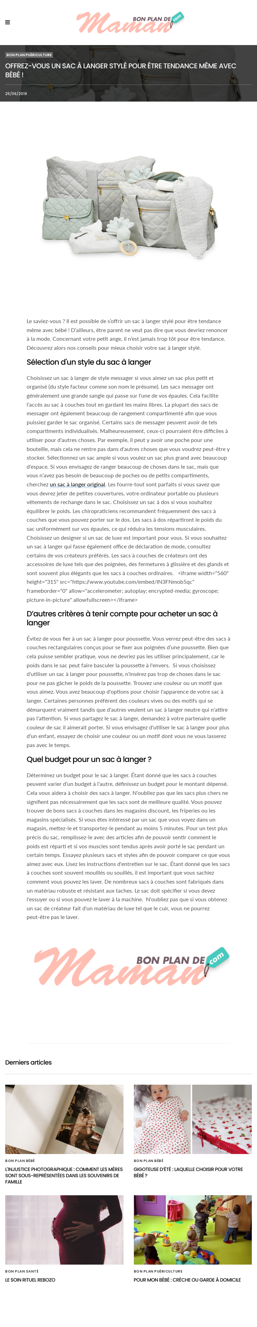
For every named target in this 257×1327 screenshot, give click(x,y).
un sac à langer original (77, 484)
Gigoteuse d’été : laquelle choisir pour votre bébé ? (188, 1172)
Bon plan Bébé (20, 1161)
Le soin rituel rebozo (30, 1279)
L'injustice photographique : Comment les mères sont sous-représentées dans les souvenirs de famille (64, 1175)
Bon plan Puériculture (29, 55)
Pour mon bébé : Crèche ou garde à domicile (187, 1279)
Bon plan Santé (21, 1271)
